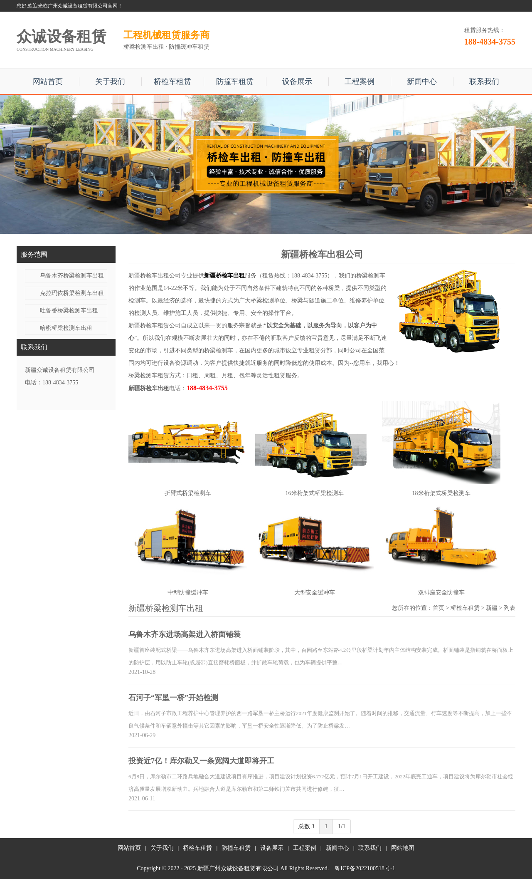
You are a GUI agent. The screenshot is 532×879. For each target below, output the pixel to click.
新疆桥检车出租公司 (154, 275)
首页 (438, 608)
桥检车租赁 (172, 81)
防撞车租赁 (235, 81)
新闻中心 (422, 81)
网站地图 (402, 848)
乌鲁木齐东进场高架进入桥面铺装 (184, 634)
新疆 (492, 608)
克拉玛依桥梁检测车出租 (72, 293)
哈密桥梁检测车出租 (66, 328)
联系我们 (484, 81)
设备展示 (297, 81)
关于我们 (110, 81)
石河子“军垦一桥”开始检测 (173, 697)
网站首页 (48, 81)
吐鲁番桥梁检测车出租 (69, 310)
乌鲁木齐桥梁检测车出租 (72, 275)
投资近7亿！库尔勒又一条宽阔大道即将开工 (201, 761)
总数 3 (306, 826)
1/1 (341, 826)
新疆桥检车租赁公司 (154, 325)
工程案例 (359, 81)
